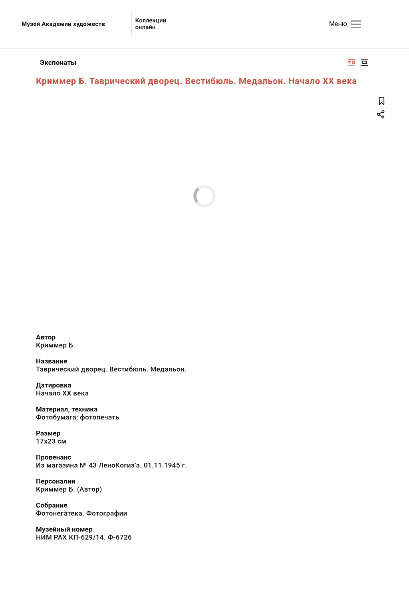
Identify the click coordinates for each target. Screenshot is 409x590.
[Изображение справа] (351, 62)
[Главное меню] (356, 24)
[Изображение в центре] (364, 62)
